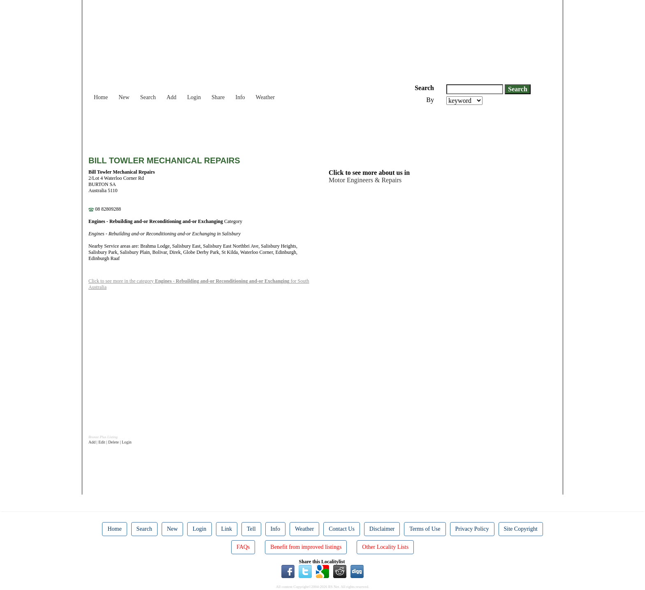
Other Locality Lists (385, 547)
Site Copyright (521, 529)
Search (148, 97)
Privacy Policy (472, 529)
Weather (265, 97)
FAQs (243, 547)
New (123, 97)
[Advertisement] (238, 127)
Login (194, 97)
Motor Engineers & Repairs (365, 180)
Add (171, 97)
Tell (251, 529)
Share (218, 97)
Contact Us (342, 529)
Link (226, 529)
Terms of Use (424, 529)
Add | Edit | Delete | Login (110, 442)
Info (240, 97)
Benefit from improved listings (305, 547)
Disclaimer (381, 529)
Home (101, 97)
